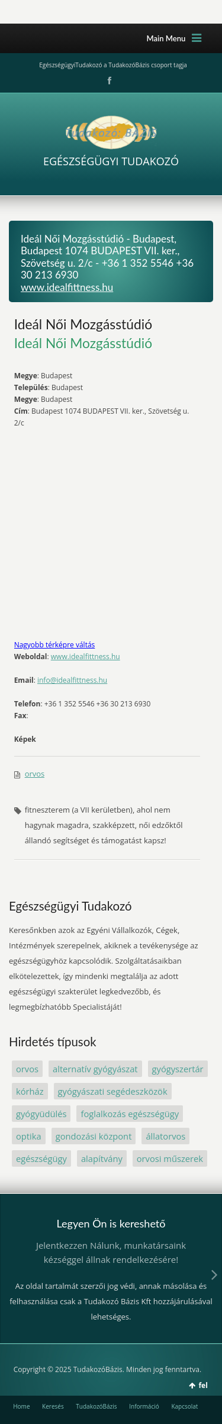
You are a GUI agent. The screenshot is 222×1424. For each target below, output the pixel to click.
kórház (30, 1091)
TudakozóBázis (96, 1406)
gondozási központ (94, 1136)
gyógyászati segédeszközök (113, 1091)
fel (202, 1385)
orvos (35, 773)
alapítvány (102, 1158)
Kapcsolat (184, 1406)
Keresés (53, 1406)
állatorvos (165, 1136)
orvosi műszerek (170, 1158)
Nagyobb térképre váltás (54, 645)
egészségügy (41, 1158)
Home (21, 1406)
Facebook (108, 81)
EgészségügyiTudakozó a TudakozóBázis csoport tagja (112, 65)
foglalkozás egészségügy (130, 1113)
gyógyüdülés (41, 1113)
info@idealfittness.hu (72, 680)
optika (28, 1136)
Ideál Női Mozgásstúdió (83, 324)
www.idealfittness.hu (67, 287)
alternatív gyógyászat (95, 1069)
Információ (144, 1406)
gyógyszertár (178, 1069)
